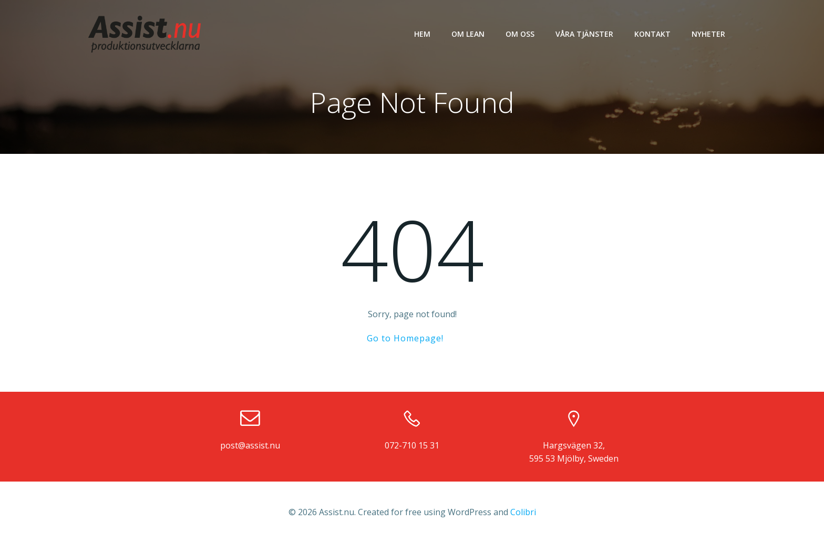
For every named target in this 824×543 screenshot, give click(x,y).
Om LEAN (468, 34)
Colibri (523, 512)
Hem (422, 34)
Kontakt (652, 34)
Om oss (520, 34)
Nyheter (708, 34)
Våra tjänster (584, 34)
